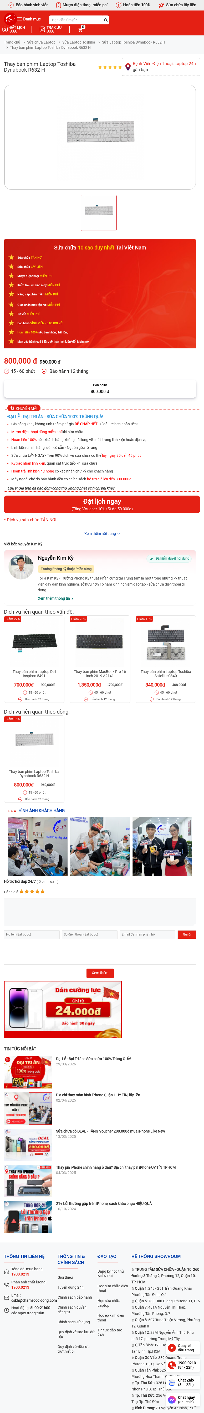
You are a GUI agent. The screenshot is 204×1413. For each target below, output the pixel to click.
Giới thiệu (65, 1277)
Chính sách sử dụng (74, 1322)
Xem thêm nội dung (100, 534)
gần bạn (164, 66)
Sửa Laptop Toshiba (78, 42)
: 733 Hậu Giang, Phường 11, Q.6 (167, 1301)
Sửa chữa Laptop (41, 42)
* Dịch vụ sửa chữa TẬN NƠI (30, 519)
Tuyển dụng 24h (71, 1287)
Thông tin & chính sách (71, 1259)
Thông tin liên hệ (24, 1256)
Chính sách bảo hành (75, 1297)
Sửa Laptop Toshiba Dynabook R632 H (133, 42)
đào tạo (107, 1256)
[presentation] (44, 952)
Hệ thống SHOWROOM (156, 1256)
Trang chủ (12, 42)
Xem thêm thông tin (54, 598)
